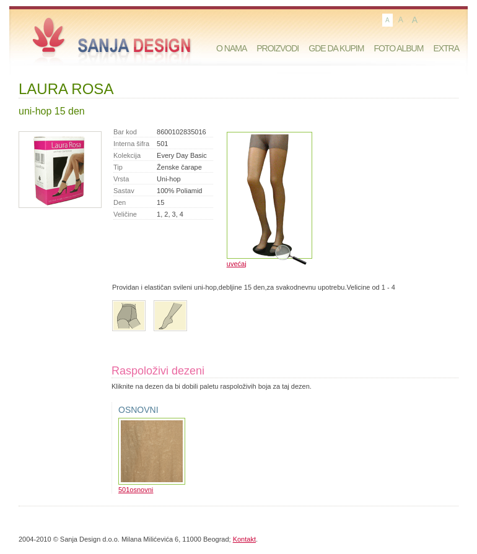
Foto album (398, 48)
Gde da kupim (336, 48)
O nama (231, 48)
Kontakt (244, 539)
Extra (446, 48)
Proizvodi (277, 48)
